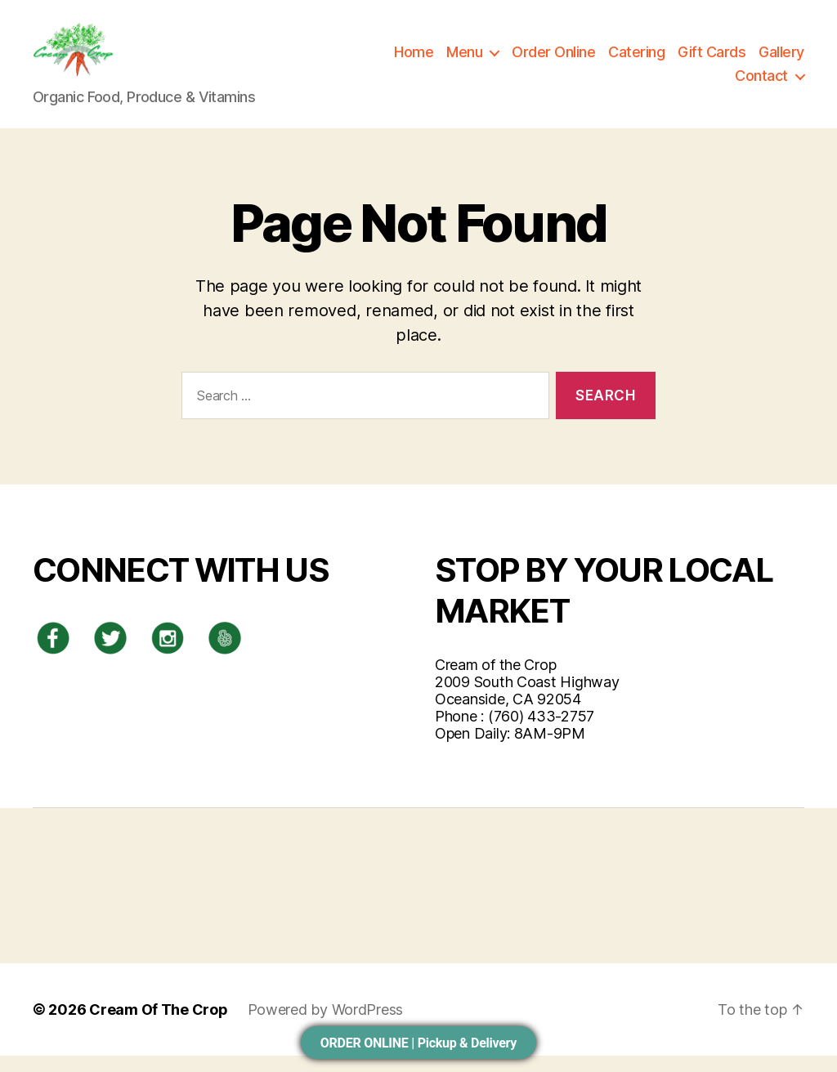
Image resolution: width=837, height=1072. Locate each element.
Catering (636, 60)
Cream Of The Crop (158, 1025)
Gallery (781, 60)
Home (413, 60)
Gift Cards (711, 60)
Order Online (553, 60)
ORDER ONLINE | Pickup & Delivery (418, 1043)
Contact (761, 83)
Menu (464, 60)
